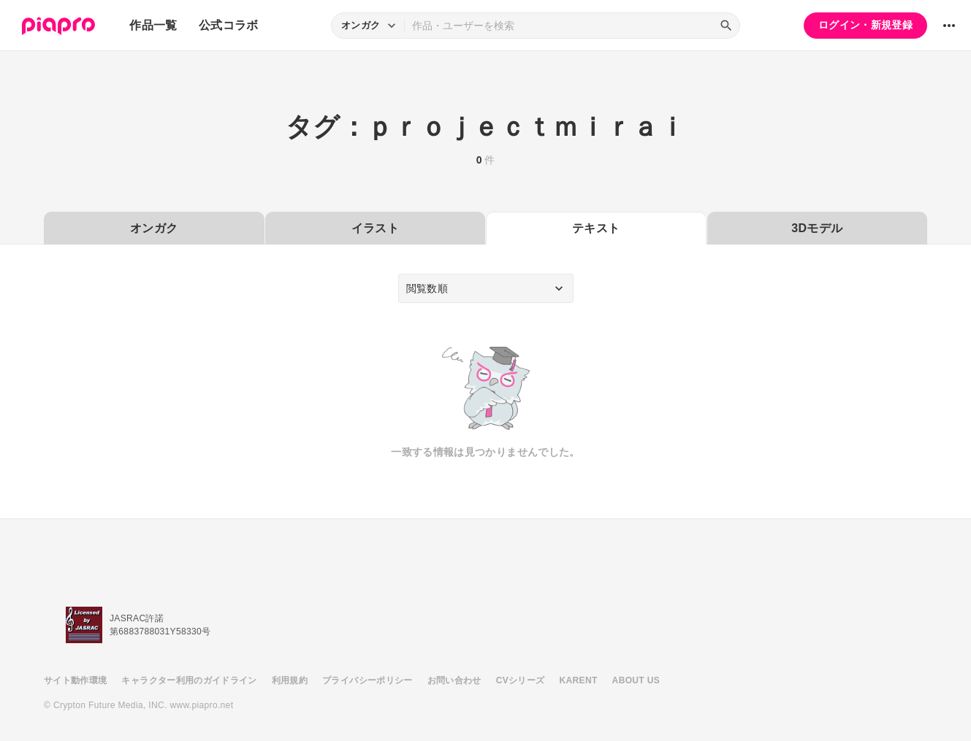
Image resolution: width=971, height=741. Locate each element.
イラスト (375, 228)
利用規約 (290, 680)
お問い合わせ (454, 680)
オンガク (154, 228)
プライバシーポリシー (367, 680)
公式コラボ (229, 25)
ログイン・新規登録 (865, 25)
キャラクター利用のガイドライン (188, 680)
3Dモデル (816, 228)
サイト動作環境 (75, 680)
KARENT (579, 680)
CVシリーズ (520, 680)
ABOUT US (636, 680)
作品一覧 (153, 25)
